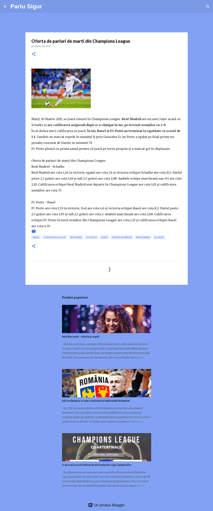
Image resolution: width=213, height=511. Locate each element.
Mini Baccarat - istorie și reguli (80, 336)
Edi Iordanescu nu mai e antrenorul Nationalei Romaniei (96, 400)
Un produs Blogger (106, 505)
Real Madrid (143, 237)
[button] (33, 54)
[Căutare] (208, 6)
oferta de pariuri (122, 237)
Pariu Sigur (26, 6)
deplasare (76, 237)
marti (104, 237)
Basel (36, 237)
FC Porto (91, 237)
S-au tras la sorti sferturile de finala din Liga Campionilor (96, 464)
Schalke (159, 237)
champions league (55, 237)
